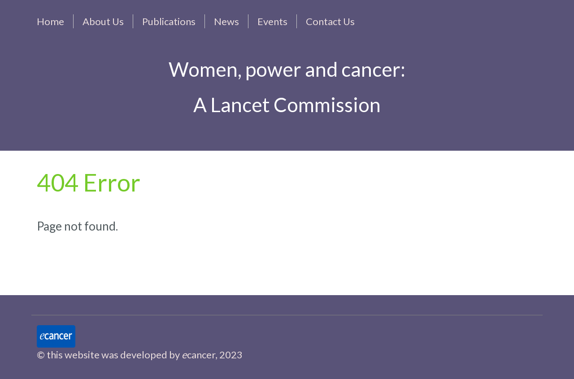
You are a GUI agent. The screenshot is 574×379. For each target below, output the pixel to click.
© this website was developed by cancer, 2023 (140, 355)
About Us (103, 21)
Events (272, 21)
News (226, 21)
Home (50, 21)
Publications (169, 21)
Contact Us (330, 21)
